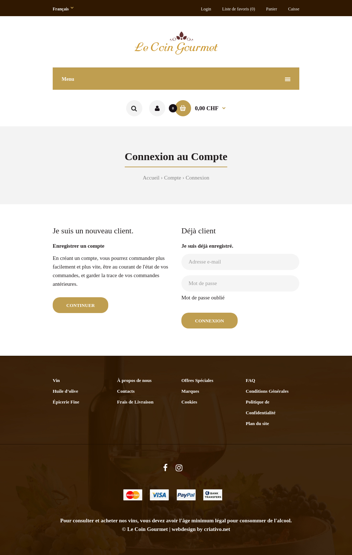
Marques (190, 391)
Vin (56, 380)
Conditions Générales (267, 391)
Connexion (197, 178)
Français (61, 8)
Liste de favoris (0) (238, 8)
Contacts (126, 391)
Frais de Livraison (135, 402)
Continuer (80, 305)
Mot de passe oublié (202, 297)
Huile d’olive (65, 391)
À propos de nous (134, 380)
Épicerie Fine (66, 402)
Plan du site (257, 423)
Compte (172, 178)
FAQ (250, 380)
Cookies (189, 402)
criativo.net (217, 529)
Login (206, 8)
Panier (271, 8)
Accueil (151, 178)
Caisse (293, 8)
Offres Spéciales (197, 380)
